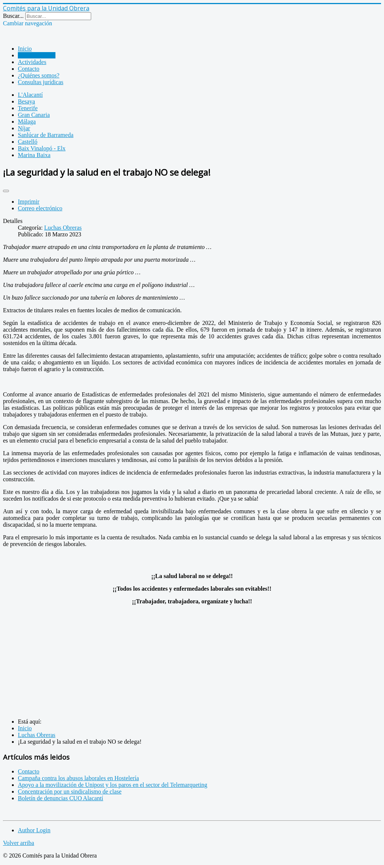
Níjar (24, 128)
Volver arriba (18, 843)
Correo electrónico (40, 208)
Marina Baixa (34, 155)
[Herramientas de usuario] (6, 191)
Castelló (27, 141)
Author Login (34, 830)
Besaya (26, 101)
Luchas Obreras (36, 55)
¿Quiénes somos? (39, 75)
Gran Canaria (34, 115)
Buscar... (13, 16)
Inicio (25, 48)
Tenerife (28, 108)
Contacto (28, 69)
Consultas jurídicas (40, 82)
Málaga (27, 121)
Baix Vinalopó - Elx (41, 148)
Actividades (32, 62)
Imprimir (28, 201)
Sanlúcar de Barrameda (45, 135)
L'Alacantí (30, 95)
